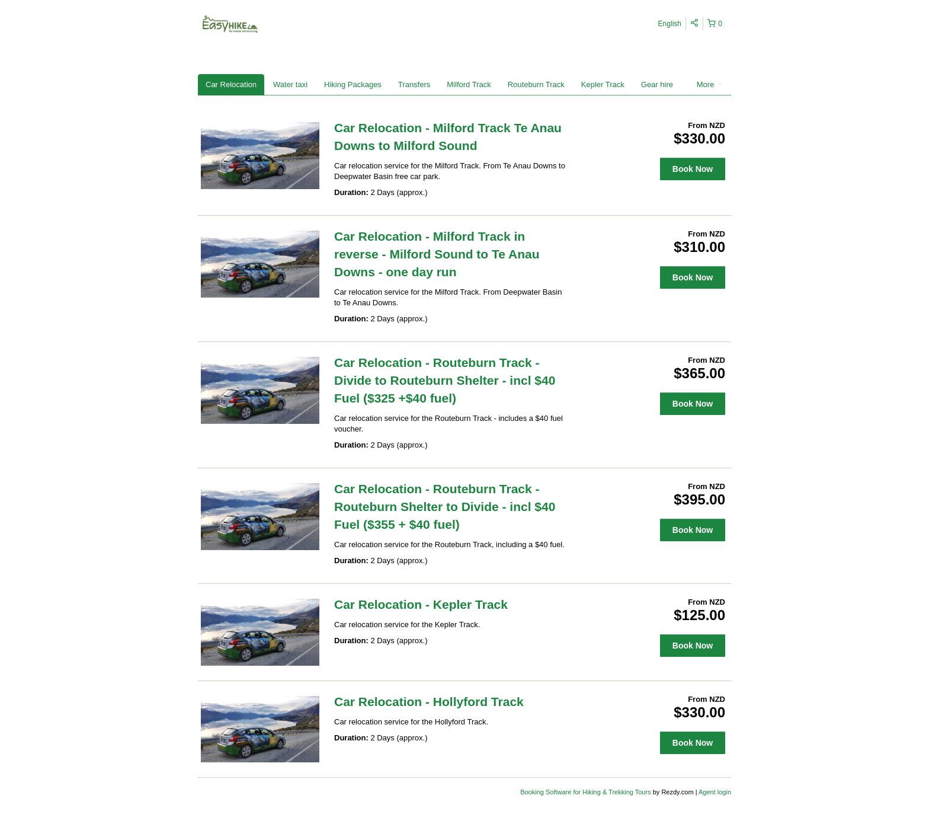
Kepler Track (602, 84)
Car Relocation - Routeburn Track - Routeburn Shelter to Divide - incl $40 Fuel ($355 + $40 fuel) (444, 506)
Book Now (692, 169)
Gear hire (657, 84)
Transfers (414, 84)
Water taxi (290, 84)
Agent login (715, 792)
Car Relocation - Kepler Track (421, 604)
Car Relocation (231, 84)
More (709, 84)
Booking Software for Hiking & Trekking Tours (586, 792)
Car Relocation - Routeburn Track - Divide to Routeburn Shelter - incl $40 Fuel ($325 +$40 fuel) (444, 380)
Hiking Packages (353, 84)
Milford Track (469, 84)
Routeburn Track (536, 84)
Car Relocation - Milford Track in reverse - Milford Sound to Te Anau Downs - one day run (437, 254)
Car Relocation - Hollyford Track (429, 701)
